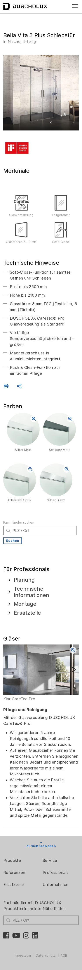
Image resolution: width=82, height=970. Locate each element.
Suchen (12, 540)
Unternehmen (55, 884)
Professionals (55, 872)
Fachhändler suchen (18, 522)
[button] (51, 123)
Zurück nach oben (41, 846)
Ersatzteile (13, 884)
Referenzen (14, 872)
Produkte (12, 860)
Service (50, 860)
